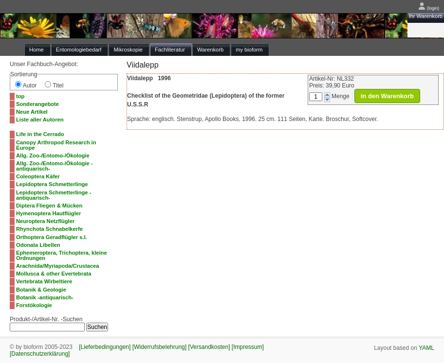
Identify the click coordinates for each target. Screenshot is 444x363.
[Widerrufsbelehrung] (159, 347)
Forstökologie (34, 305)
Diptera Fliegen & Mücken (49, 205)
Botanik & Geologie (41, 290)
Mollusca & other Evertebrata (53, 274)
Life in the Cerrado (40, 134)
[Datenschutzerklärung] (40, 353)
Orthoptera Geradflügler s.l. (51, 237)
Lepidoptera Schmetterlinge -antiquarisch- (53, 195)
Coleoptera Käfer (38, 176)
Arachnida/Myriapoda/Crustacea (57, 266)
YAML (426, 348)
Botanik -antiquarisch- (45, 297)
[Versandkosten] (209, 347)
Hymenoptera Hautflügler (48, 213)
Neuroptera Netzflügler (45, 221)
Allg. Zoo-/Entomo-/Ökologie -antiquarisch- (54, 166)
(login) (428, 8)
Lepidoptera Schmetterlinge (52, 184)
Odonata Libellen (38, 245)
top (20, 96)
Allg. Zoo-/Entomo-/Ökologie (53, 155)
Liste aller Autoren (40, 119)
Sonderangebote (37, 104)
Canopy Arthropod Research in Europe (56, 145)
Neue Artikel (32, 112)
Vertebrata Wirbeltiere (44, 281)
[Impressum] (248, 347)
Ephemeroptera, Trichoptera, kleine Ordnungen (61, 255)
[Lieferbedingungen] (104, 347)
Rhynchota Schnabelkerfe (49, 229)
